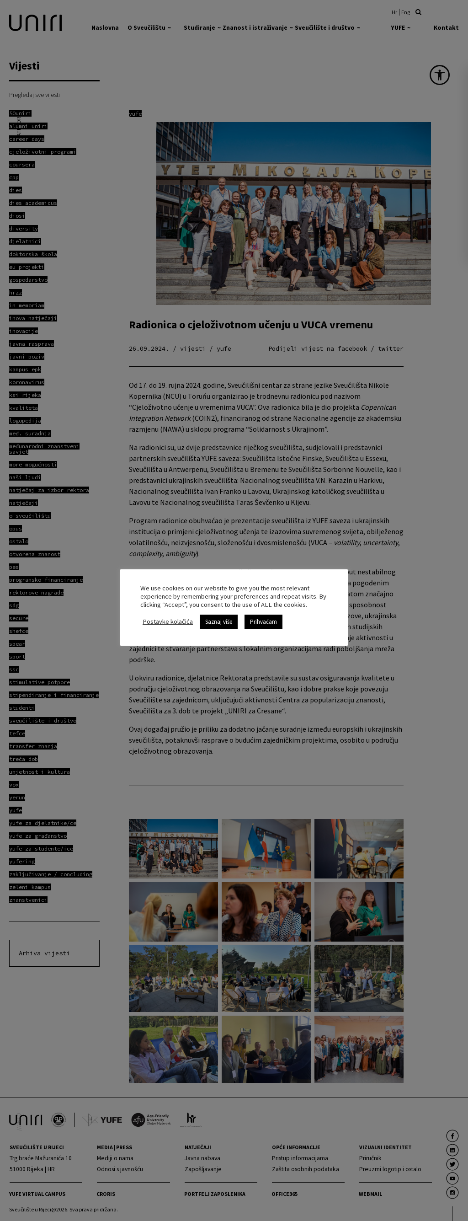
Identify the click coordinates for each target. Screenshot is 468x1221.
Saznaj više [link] (218, 622)
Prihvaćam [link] (263, 622)
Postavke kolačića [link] (168, 621)
